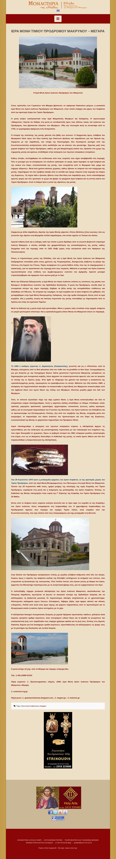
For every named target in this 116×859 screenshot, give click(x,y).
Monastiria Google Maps (29, 840)
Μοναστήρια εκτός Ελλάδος (39, 843)
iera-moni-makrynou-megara (33, 706)
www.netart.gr (71, 848)
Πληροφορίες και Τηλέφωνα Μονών (82, 840)
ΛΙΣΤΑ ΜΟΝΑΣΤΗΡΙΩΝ (53, 840)
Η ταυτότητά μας (63, 843)
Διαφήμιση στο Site (83, 843)
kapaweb (52, 848)
